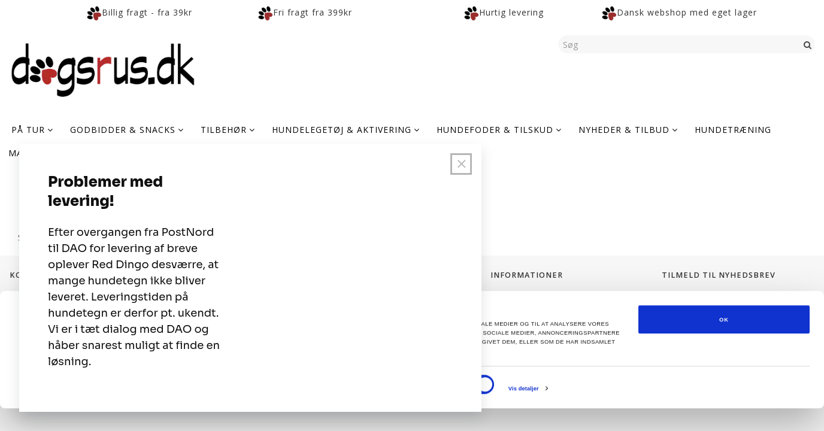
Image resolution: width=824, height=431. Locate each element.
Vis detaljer (523, 411)
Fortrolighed (515, 297)
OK (724, 342)
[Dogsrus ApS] (103, 68)
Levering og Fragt (525, 310)
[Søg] (808, 44)
